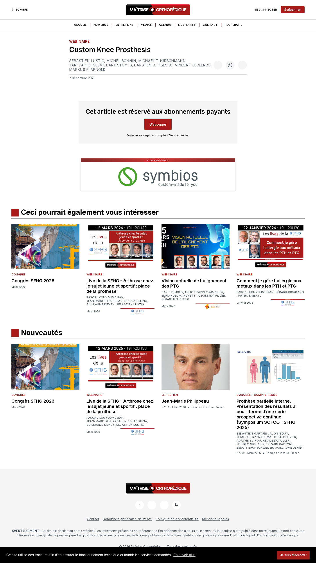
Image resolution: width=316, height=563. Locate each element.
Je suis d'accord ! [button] (293, 555)
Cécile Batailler (211, 295)
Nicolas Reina (135, 301)
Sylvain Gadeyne (279, 444)
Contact (210, 24)
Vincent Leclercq (192, 65)
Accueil (80, 24)
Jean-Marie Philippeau (104, 301)
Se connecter (265, 9)
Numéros (101, 24)
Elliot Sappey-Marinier (204, 292)
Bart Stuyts (119, 65)
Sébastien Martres (252, 433)
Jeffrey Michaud (250, 444)
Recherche (233, 24)
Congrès (18, 274)
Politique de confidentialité (177, 519)
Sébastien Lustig (86, 61)
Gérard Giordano (289, 292)
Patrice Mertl (249, 295)
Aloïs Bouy (279, 433)
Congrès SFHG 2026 (32, 280)
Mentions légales (215, 519)
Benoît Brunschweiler (255, 447)
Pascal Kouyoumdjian (104, 297)
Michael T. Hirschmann (162, 61)
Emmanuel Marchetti (179, 295)
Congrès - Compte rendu (257, 394)
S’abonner (292, 9)
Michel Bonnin (121, 61)
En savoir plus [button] (184, 555)
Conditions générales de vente (127, 519)
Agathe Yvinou (249, 440)
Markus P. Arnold (87, 69)
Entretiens (124, 24)
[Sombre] (19, 9)
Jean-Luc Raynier (251, 437)
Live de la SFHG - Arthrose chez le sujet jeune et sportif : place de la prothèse (119, 286)
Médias (146, 24)
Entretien (170, 394)
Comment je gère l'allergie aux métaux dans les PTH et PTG (269, 283)
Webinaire (79, 41)
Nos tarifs (187, 24)
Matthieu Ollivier (281, 437)
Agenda (165, 24)
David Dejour (172, 292)
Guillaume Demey (100, 304)
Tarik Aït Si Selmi (86, 65)
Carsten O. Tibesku (153, 65)
